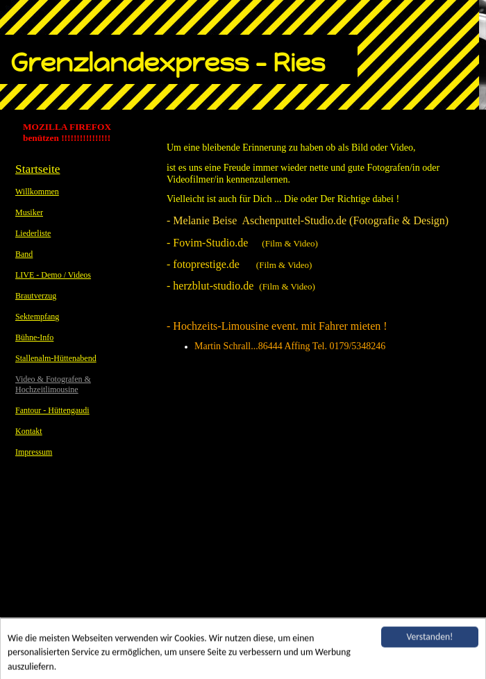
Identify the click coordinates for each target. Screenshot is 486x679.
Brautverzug (35, 296)
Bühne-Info (34, 337)
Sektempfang (37, 316)
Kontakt (28, 431)
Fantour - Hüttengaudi (52, 410)
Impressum (33, 452)
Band (24, 254)
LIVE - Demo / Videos (53, 275)
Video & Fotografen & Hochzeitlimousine (53, 384)
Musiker (29, 212)
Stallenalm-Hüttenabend (56, 358)
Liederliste (33, 233)
